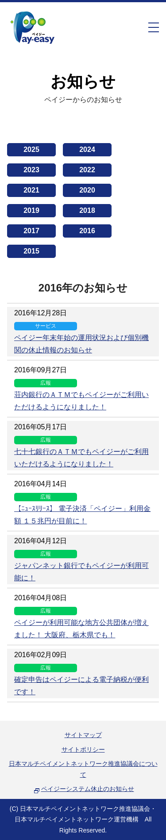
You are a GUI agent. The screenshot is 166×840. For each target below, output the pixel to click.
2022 (87, 170)
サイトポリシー (83, 749)
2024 (87, 149)
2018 (87, 210)
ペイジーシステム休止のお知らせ (87, 788)
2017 (31, 231)
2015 (31, 251)
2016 (87, 231)
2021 (31, 190)
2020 (87, 190)
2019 (31, 210)
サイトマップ (83, 734)
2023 (31, 170)
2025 (31, 149)
